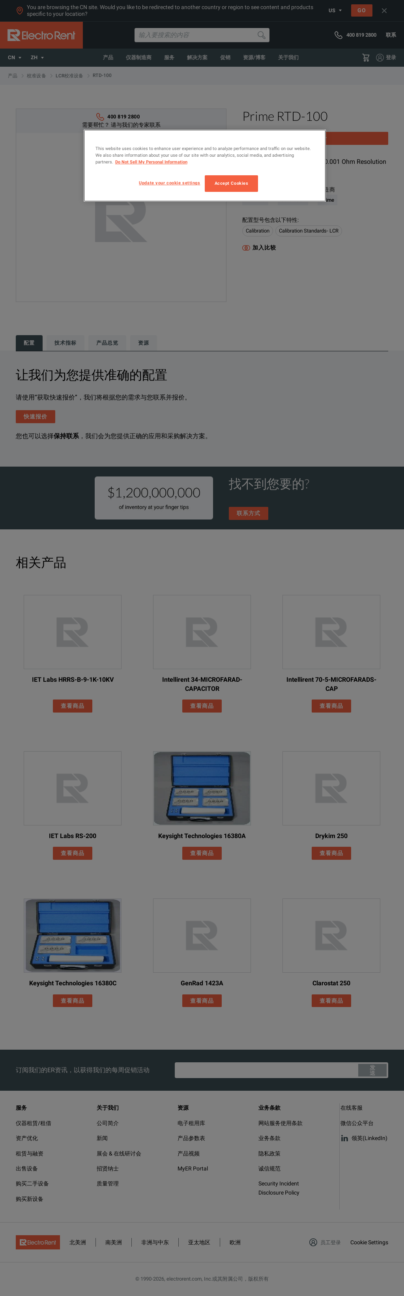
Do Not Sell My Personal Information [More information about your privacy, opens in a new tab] (151, 162)
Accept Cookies (232, 183)
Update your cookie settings (169, 183)
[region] (205, 165)
